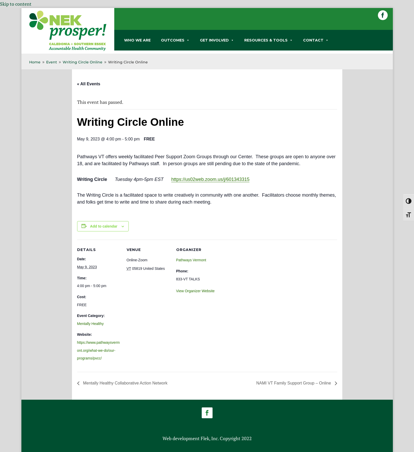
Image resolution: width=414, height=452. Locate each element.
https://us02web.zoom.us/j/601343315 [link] (210, 179)
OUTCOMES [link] (175, 40)
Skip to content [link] (15, 4)
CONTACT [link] (316, 40)
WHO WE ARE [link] (137, 40)
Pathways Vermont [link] (191, 260)
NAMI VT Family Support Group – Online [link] (294, 383)
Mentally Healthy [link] (90, 324)
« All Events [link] (88, 84)
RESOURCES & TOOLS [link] (268, 40)
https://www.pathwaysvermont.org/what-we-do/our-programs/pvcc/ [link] (98, 350)
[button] (383, 15)
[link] (67, 50)
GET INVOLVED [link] (217, 40)
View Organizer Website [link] (195, 291)
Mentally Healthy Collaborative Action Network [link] (125, 383)
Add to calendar (103, 226)
